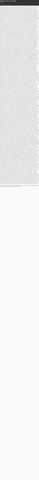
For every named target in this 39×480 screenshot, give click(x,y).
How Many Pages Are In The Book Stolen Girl (25, 185)
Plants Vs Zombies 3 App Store (4, 185)
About (6, 4)
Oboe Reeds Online (5, 186)
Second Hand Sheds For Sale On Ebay (13, 185)
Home (3, 4)
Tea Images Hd (19, 186)
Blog (9, 4)
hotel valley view (8, 1)
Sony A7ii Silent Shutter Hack (13, 186)
